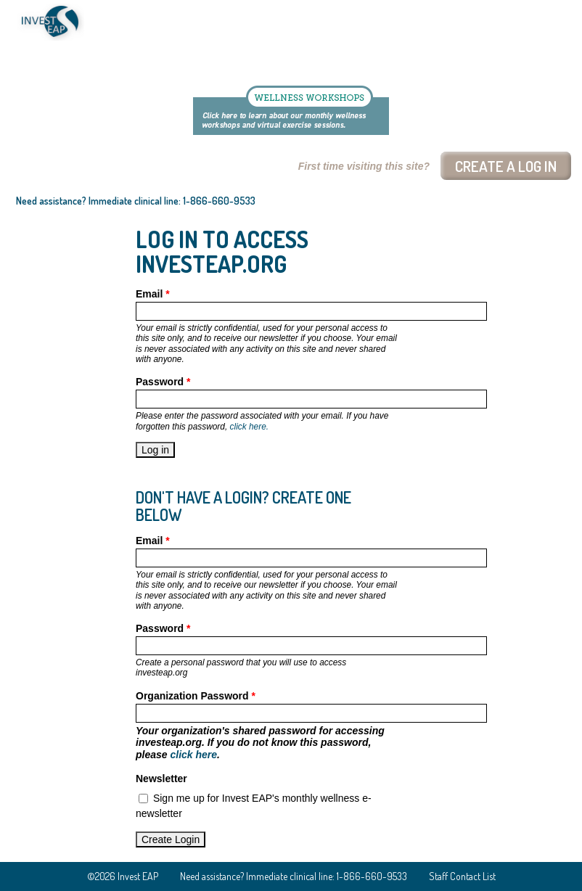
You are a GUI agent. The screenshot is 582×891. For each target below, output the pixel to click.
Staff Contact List (462, 876)
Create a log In (506, 166)
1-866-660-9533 (219, 200)
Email (153, 294)
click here (193, 754)
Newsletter (161, 778)
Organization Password (195, 696)
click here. (249, 427)
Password (163, 381)
